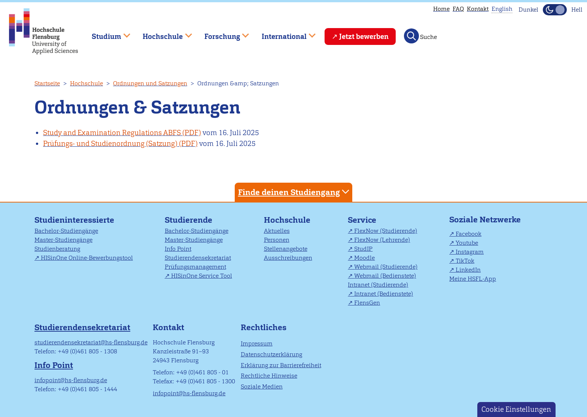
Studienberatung (57, 249)
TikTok (465, 261)
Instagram (470, 252)
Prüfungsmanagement (195, 267)
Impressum (257, 343)
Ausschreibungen (288, 258)
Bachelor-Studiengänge (66, 231)
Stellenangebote (285, 249)
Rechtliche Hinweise (269, 376)
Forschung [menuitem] (221, 33)
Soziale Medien (262, 386)
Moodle (364, 258)
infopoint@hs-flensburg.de (70, 380)
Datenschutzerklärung (271, 354)
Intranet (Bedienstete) (383, 294)
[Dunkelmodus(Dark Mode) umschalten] (555, 9)
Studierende (188, 219)
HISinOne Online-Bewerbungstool (87, 258)
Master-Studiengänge (63, 240)
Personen (276, 240)
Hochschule (86, 83)
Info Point (178, 249)
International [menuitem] (283, 33)
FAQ (458, 9)
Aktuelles (277, 231)
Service (362, 219)
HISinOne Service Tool (201, 276)
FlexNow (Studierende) (385, 231)
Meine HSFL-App (472, 279)
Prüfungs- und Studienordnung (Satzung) (110, 143)
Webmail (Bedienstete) (385, 276)
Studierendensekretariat (198, 258)
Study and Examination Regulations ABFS (112, 132)
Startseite (47, 83)
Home (441, 9)
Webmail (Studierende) (385, 267)
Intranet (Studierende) (378, 285)
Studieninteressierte (74, 219)
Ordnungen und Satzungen (150, 83)
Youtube (467, 243)
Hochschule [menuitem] (162, 33)
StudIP (363, 249)
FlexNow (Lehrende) (382, 240)
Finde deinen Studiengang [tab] (294, 192)
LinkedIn (468, 270)
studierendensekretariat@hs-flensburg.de (90, 342)
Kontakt (478, 9)
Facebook (468, 234)
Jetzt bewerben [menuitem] (364, 36)
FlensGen (367, 303)
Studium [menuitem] (105, 33)
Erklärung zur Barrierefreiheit (281, 365)
